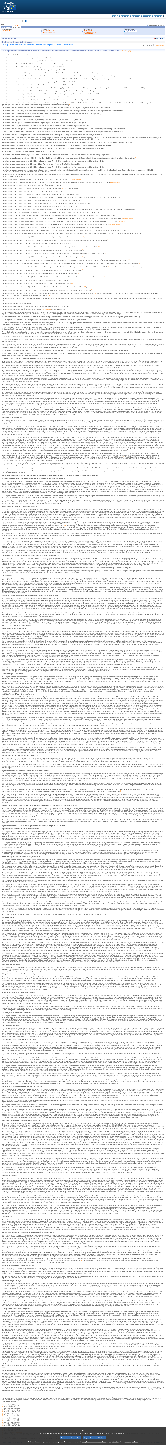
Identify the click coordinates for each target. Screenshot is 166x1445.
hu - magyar (144, 16)
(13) (3, 1419)
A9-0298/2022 (6, 31)
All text (29, 21)
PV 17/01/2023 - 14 (48, 31)
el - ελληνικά (126, 16)
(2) (2, 1405)
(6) (2, 1410)
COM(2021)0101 (115, 182)
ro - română (155, 16)
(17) (3, 1424)
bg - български (113, 16)
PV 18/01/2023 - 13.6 (90, 31)
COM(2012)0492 (127, 218)
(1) (2, 1404)
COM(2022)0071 (122, 221)
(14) (3, 1420)
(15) (3, 1422)
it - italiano (137, 16)
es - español (115, 16)
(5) (2, 1409)
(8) (2, 1413)
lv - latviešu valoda (139, 16)
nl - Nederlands (148, 16)
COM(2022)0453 (114, 224)
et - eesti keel (124, 16)
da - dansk (119, 16)
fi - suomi (161, 16)
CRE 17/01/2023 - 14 (49, 32)
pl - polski (150, 16)
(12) (3, 1418)
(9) (2, 1414)
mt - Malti (146, 16)
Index (5, 21)
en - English (128, 16)
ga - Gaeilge (133, 16)
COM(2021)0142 (76, 179)
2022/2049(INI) (13, 25)
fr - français (130, 16)
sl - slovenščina (159, 16)
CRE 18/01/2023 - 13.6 (90, 32)
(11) (3, 1417)
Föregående (13, 21)
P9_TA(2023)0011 (131, 31)
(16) (3, 1423)
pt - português (152, 16)
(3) (2, 1407)
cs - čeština (117, 16)
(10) (3, 1415)
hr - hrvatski (135, 16)
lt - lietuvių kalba (141, 16)
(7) (2, 1412)
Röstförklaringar (89, 33)
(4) (2, 1408)
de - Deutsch (122, 16)
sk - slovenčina (157, 16)
